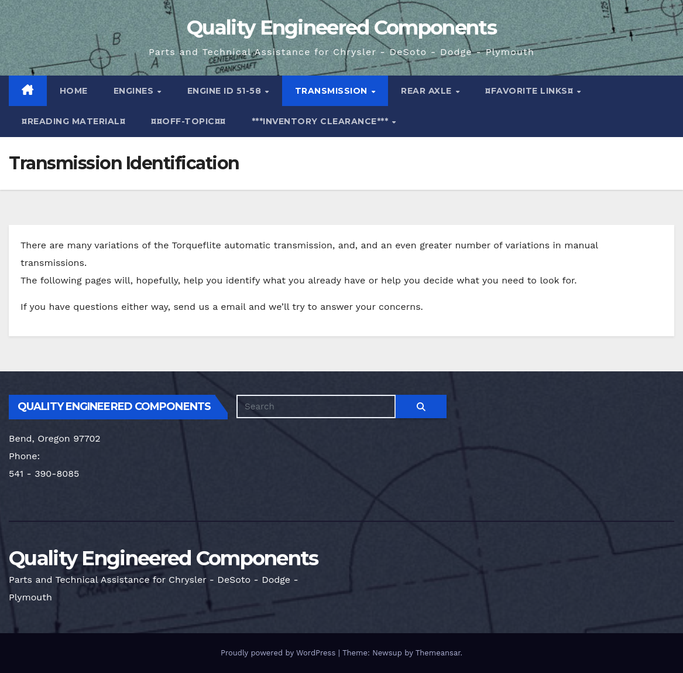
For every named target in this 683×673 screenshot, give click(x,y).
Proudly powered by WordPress (279, 652)
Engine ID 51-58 (225, 91)
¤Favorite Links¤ (530, 91)
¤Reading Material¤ (73, 121)
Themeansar (438, 652)
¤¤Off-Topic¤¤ (188, 121)
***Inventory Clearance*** (321, 121)
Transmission (332, 91)
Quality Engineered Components (341, 27)
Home (74, 91)
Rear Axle (427, 91)
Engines (135, 91)
